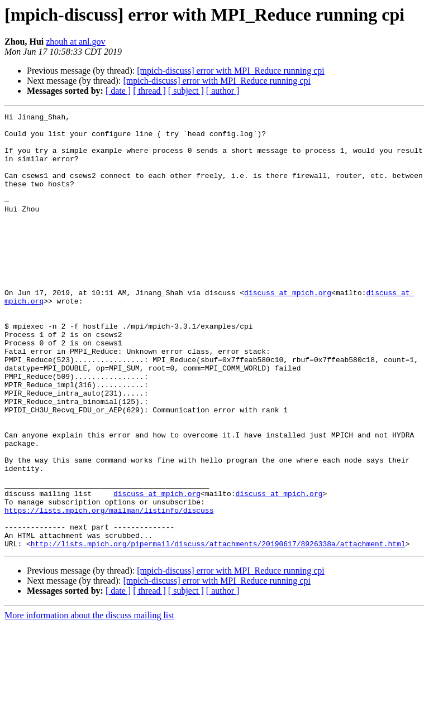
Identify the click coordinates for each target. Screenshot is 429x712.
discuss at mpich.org (287, 329)
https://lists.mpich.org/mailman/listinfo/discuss (108, 590)
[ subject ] (186, 90)
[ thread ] (149, 90)
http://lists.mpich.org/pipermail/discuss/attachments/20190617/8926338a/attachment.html (218, 631)
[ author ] (223, 90)
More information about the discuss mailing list (89, 702)
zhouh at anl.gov (75, 41)
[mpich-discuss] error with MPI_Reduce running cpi (230, 70)
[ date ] (118, 90)
